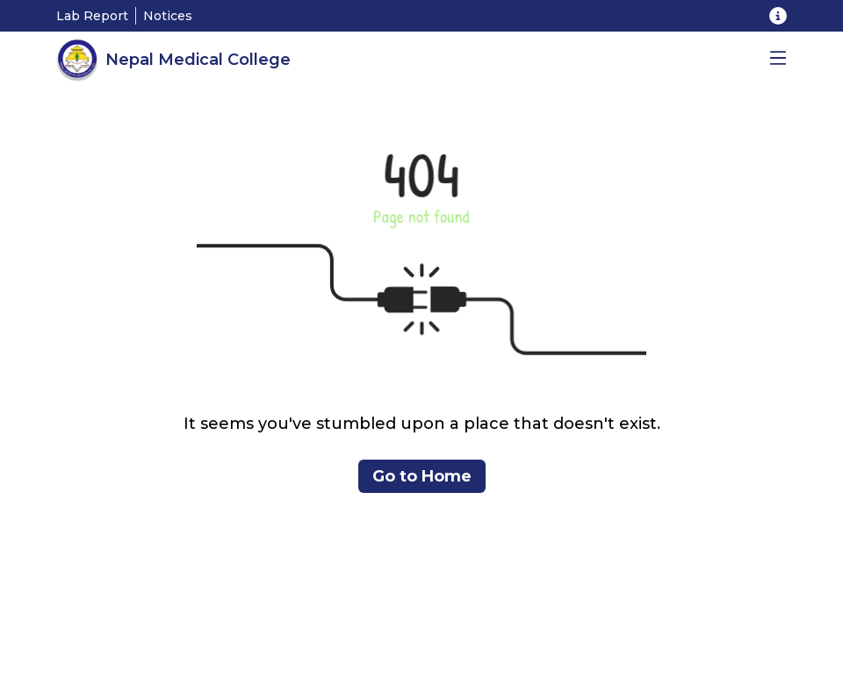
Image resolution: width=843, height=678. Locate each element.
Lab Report (92, 16)
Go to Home (422, 476)
